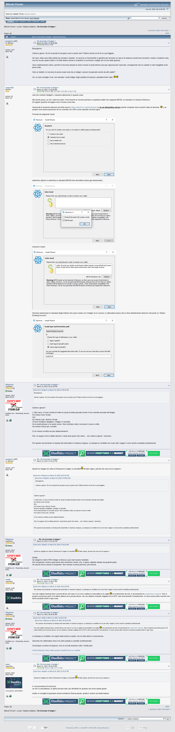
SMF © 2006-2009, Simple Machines (96, 728)
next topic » (165, 30)
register (32, 14)
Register (36, 21)
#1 (169, 43)
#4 (169, 460)
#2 (169, 89)
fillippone (48, 45)
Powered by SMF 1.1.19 (74, 728)
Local (19, 27)
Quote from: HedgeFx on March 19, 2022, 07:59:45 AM (51, 390)
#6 (169, 581)
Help (17, 21)
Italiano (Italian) (29, 27)
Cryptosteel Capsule (153, 594)
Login (29, 21)
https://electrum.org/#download (84, 107)
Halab (62, 91)
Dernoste (57, 668)
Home (10, 21)
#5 (169, 540)
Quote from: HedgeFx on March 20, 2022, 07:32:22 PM (51, 544)
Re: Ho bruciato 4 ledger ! (48, 88)
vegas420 (9, 88)
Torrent (36, 18)
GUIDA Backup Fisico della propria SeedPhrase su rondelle (56, 650)
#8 (169, 666)
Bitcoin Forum (9, 27)
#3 (169, 385)
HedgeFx (9, 41)
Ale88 (7, 579)
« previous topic (153, 30)
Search (23, 21)
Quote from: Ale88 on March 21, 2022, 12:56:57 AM (49, 618)
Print (167, 33)
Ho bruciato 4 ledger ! (46, 27)
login (26, 14)
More (43, 21)
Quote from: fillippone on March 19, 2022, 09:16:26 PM (51, 475)
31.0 (31, 18)
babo (55, 91)
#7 (169, 613)
